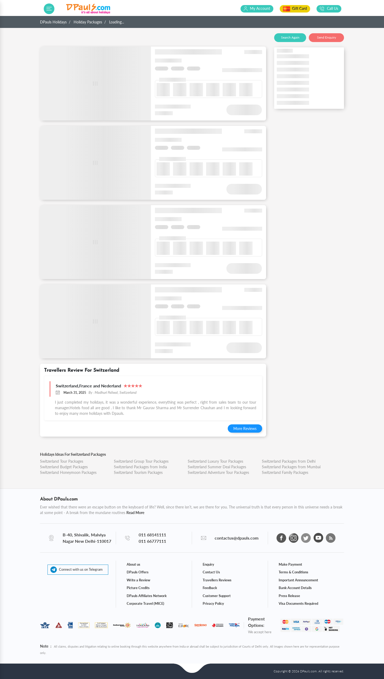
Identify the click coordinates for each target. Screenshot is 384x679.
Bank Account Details (295, 588)
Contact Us (211, 572)
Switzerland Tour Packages (61, 461)
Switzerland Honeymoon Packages (68, 472)
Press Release (289, 596)
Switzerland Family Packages (285, 472)
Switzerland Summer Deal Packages (217, 467)
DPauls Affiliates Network (147, 596)
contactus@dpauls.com (236, 537)
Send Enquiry (326, 37)
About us (133, 564)
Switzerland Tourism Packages (138, 472)
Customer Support (217, 596)
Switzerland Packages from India (140, 467)
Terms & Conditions (293, 572)
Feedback (210, 588)
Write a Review (138, 580)
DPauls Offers (138, 572)
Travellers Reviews (217, 580)
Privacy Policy (213, 603)
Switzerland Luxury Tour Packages (215, 461)
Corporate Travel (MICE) (145, 603)
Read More (135, 512)
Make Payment (290, 564)
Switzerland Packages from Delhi (288, 461)
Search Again (290, 37)
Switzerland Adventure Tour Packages (218, 472)
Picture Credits (138, 588)
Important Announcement (298, 580)
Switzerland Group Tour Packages (141, 461)
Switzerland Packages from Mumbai (291, 467)
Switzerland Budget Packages (64, 467)
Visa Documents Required (298, 603)
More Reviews (245, 428)
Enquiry (208, 564)
